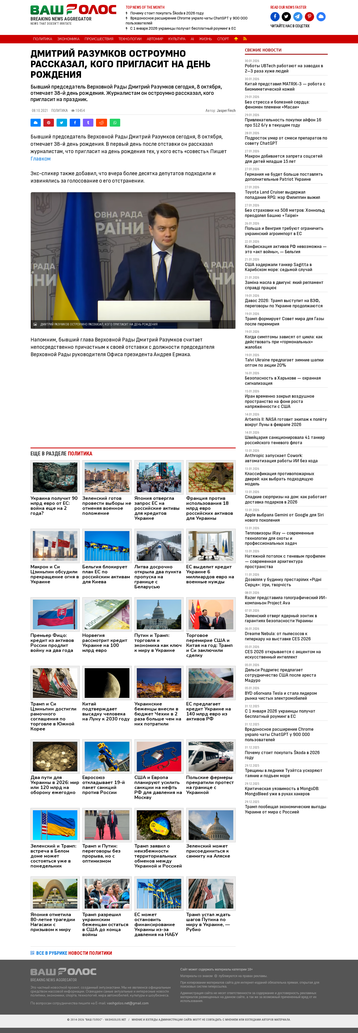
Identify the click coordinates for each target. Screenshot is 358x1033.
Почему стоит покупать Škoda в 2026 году (167, 13)
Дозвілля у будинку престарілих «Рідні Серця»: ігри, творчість (283, 582)
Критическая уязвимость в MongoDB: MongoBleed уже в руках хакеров (282, 791)
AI (192, 39)
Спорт (223, 39)
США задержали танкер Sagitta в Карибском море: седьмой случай (278, 267)
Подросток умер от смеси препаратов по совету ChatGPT (286, 140)
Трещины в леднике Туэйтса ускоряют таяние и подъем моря (283, 773)
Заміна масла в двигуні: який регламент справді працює (284, 285)
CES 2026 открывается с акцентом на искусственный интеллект (283, 654)
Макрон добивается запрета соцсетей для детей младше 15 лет (283, 158)
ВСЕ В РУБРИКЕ (74, 953)
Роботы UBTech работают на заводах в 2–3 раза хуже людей (284, 68)
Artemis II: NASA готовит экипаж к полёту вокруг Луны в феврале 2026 (286, 422)
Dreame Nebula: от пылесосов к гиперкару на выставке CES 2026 (278, 636)
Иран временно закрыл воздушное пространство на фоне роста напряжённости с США (279, 401)
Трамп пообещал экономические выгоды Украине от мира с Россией (285, 809)
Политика (42, 39)
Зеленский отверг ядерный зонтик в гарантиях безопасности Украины (281, 618)
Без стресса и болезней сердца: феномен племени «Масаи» (277, 104)
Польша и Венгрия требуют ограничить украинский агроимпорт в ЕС (284, 231)
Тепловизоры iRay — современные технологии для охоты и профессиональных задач (279, 538)
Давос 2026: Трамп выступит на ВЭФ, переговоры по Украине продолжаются (284, 303)
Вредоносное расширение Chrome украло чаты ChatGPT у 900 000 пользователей (279, 734)
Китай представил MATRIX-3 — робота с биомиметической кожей (285, 86)
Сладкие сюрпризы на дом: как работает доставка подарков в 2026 (286, 499)
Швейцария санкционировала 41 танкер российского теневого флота (285, 440)
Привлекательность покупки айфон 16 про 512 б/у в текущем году (283, 122)
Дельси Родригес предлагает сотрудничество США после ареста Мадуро (280, 675)
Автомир (155, 39)
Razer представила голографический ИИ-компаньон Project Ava (286, 600)
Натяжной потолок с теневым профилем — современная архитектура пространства (285, 561)
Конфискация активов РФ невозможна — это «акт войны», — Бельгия (286, 249)
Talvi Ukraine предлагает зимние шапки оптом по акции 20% (284, 362)
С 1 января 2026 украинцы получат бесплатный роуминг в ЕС (183, 28)
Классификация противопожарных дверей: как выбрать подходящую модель (279, 479)
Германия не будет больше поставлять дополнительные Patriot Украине (284, 177)
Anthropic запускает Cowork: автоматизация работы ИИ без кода (281, 458)
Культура (176, 39)
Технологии (130, 39)
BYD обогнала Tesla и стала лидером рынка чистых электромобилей (281, 696)
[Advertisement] (133, 400)
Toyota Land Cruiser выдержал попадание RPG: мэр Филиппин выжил (282, 194)
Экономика (68, 39)
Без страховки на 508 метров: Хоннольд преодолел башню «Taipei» (285, 212)
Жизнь (205, 39)
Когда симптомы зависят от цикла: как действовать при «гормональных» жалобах (283, 342)
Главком (41, 158)
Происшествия (99, 39)
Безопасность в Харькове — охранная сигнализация (283, 380)
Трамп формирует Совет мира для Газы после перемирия (284, 321)
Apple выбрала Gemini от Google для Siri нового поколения (284, 517)
